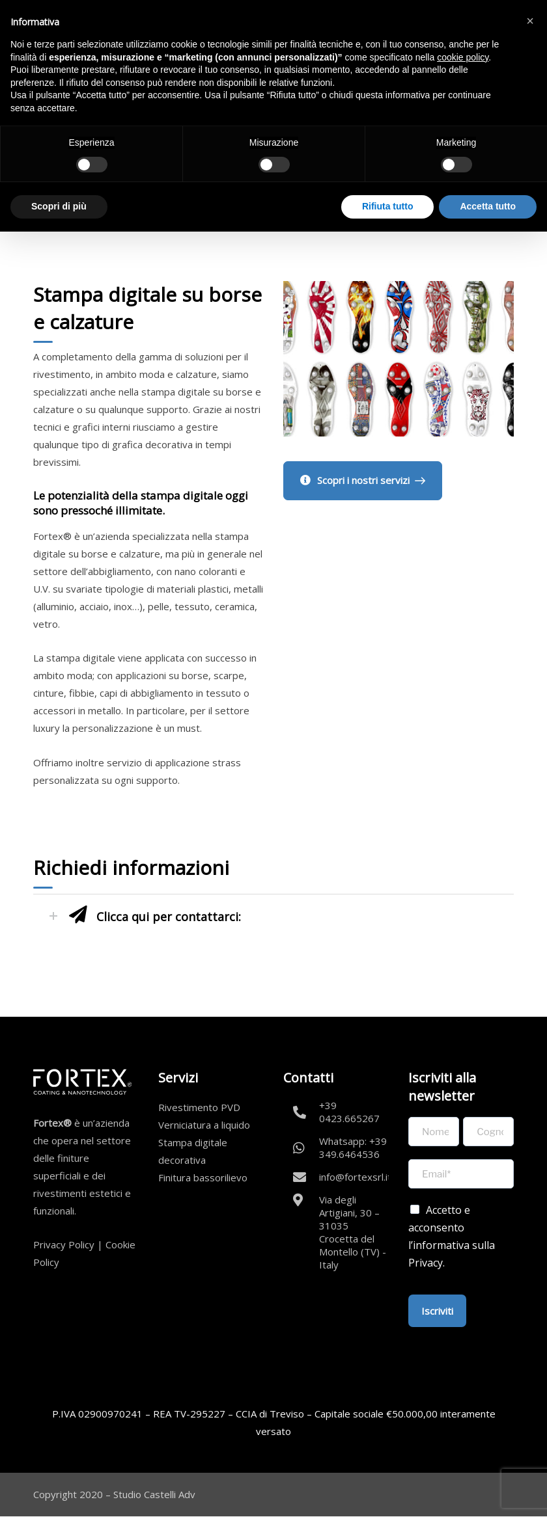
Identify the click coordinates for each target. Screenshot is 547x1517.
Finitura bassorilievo (202, 1177)
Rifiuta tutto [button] (388, 206)
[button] (530, 20)
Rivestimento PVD (199, 1107)
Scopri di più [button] (59, 206)
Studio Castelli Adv (154, 1494)
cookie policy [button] (462, 57)
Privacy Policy (63, 1244)
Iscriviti (437, 1310)
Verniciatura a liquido (204, 1124)
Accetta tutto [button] (488, 206)
